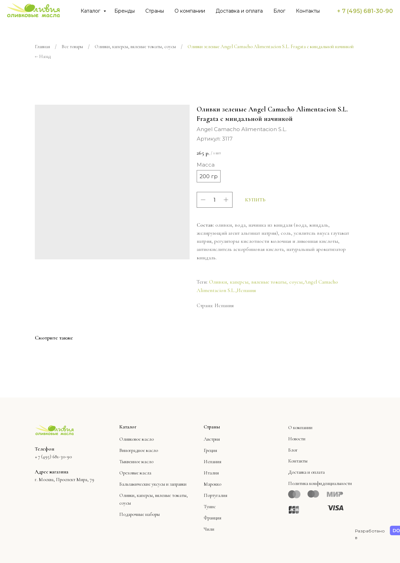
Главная (42, 47)
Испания (246, 290)
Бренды (124, 11)
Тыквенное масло (136, 462)
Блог (279, 11)
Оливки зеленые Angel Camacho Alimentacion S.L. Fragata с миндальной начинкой (271, 47)
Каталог (91, 11)
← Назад (43, 56)
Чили (209, 529)
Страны (154, 11)
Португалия (215, 495)
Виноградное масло (138, 450)
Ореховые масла (135, 473)
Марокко (212, 484)
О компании (189, 11)
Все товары (72, 47)
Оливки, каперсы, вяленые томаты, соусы (135, 47)
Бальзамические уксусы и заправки (152, 484)
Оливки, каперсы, (136, 495)
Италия (211, 473)
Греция (210, 450)
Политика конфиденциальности (320, 483)
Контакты (308, 11)
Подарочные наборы (139, 514)
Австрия (212, 439)
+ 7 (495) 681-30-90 (365, 11)
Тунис (210, 507)
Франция (212, 518)
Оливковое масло (136, 439)
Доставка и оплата (239, 11)
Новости (296, 439)
